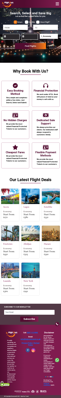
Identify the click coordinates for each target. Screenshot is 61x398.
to (36, 28)
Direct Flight (44, 22)
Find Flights (30, 46)
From (7, 28)
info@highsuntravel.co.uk (30, 339)
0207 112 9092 (32, 332)
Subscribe (29, 319)
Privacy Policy (27, 343)
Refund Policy (33, 344)
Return (19, 22)
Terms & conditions (47, 384)
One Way (32, 22)
